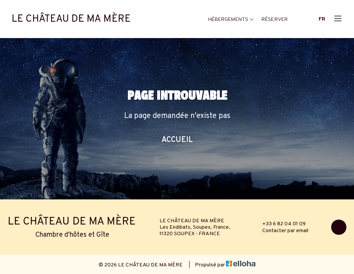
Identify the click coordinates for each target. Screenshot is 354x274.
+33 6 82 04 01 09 (280, 223)
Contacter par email (281, 230)
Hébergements (231, 19)
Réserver (275, 19)
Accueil (177, 140)
